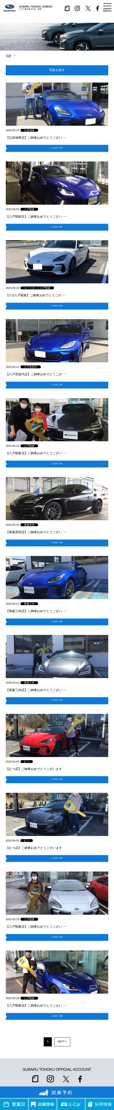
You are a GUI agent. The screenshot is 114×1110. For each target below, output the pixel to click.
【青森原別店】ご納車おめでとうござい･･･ (36, 532)
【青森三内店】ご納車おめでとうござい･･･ (36, 611)
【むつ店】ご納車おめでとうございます (34, 769)
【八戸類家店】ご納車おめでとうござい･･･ (36, 216)
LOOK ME (57, 148)
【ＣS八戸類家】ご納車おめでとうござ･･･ (36, 295)
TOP (8, 55)
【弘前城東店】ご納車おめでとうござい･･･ (36, 137)
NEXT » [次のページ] (62, 1041)
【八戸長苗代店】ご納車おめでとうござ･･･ (36, 374)
